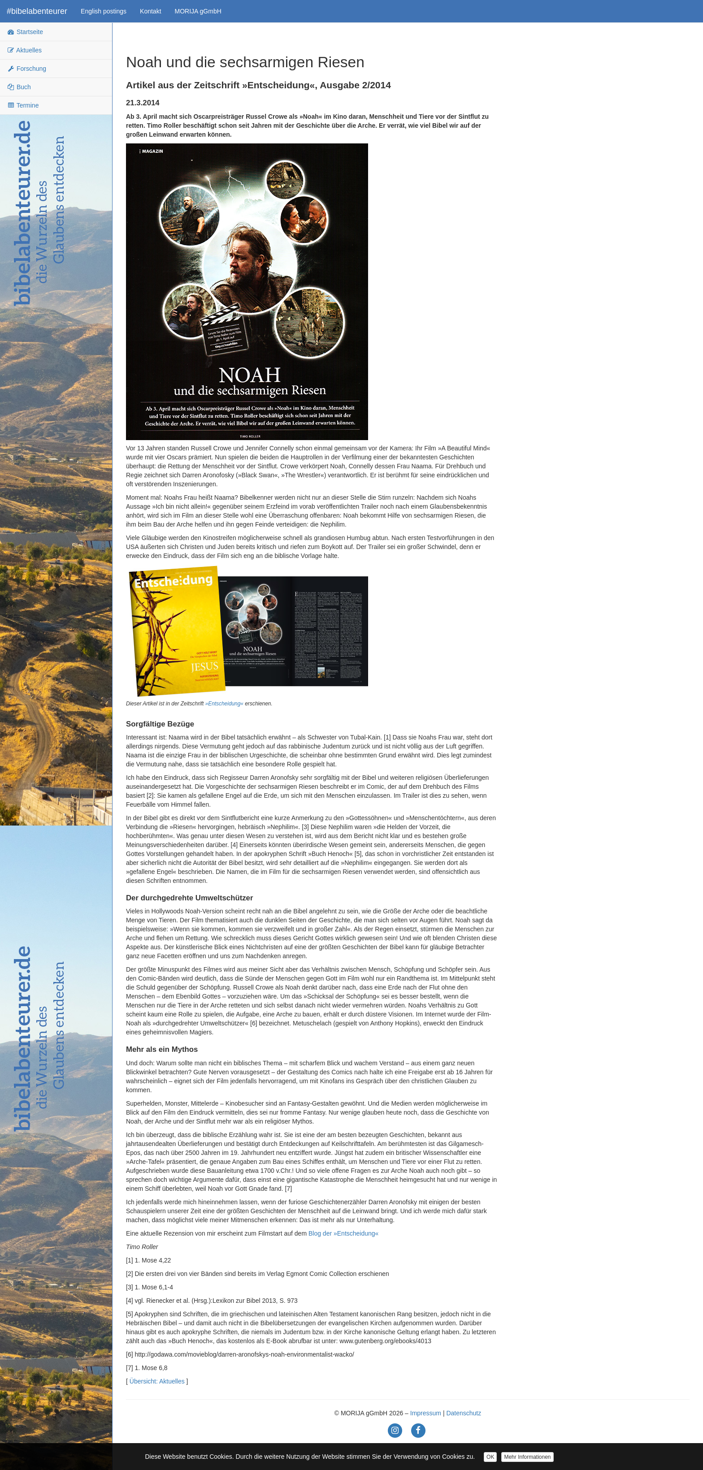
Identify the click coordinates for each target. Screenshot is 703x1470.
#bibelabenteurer (37, 11)
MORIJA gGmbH (198, 11)
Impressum (425, 1413)
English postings (103, 11)
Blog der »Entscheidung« (343, 1233)
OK (490, 1457)
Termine (23, 105)
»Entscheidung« (224, 703)
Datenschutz (463, 1413)
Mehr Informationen (527, 1457)
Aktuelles (24, 50)
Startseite (25, 31)
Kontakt (150, 11)
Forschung (26, 68)
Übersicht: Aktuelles (157, 1381)
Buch (19, 87)
